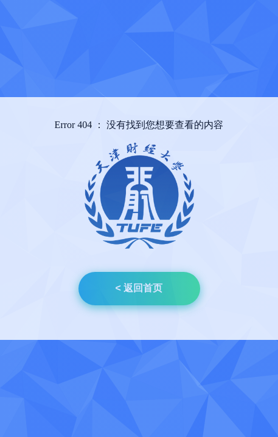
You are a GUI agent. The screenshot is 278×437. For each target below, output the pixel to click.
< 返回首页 (139, 288)
